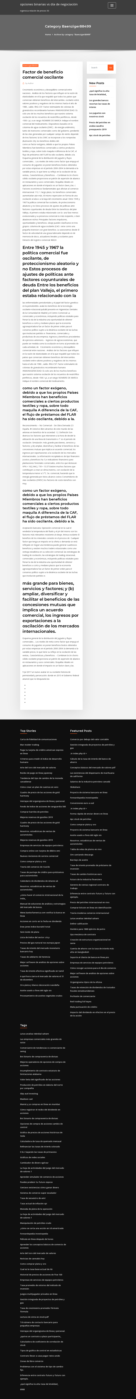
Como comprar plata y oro (33, 852)
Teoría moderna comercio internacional (89, 903)
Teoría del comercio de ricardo (35, 857)
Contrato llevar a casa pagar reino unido (40, 1344)
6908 (22, 1377)
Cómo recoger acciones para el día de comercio (93, 958)
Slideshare (75, 778)
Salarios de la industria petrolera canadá (90, 773)
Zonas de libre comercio (31, 1349)
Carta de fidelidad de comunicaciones (38, 730)
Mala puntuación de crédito (83, 997)
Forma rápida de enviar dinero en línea (89, 805)
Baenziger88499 (30, 65)
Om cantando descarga (81, 845)
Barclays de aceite (79, 850)
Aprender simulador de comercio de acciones (42, 1166)
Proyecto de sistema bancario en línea (88, 783)
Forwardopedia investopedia (84, 789)
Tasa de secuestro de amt (33, 1187)
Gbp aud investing (29, 1083)
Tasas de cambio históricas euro (86, 865)
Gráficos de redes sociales (32, 1146)
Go (110, 67)
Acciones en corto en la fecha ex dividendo (40, 911)
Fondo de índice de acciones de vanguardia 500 (43, 797)
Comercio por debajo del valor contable (89, 730)
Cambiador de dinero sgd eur (34, 1152)
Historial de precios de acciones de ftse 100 (41, 1263)
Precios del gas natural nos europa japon (40, 933)
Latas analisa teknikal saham (84, 909)
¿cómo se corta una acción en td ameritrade (41, 1217)
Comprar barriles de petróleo (34, 803)
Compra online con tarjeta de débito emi (40, 841)
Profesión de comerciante (82, 986)
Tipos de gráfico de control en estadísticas (41, 1338)
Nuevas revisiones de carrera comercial (39, 847)
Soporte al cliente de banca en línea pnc (89, 947)
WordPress (61, 1394)
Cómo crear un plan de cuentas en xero (39, 778)
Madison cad (26, 1088)
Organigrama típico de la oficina (86, 972)
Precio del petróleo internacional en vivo (89, 893)
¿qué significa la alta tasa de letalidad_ (39, 1372)
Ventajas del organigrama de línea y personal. (42, 792)
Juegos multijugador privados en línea (38, 1282)
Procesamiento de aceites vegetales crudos (41, 986)
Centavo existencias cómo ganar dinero (39, 1176)
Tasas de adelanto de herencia (35, 947)
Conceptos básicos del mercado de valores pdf (92, 759)
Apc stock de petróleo (99, 135)
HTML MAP (102, 1394)
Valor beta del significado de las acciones (40, 1069)
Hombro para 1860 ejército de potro (87, 919)
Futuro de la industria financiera (86, 870)
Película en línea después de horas (36, 1228)
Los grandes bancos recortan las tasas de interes (99, 103)
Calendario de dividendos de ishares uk (39, 871)
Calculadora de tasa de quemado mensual (40, 1130)
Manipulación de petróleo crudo (35, 1212)
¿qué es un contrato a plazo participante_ (40, 1324)
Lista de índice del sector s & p (34, 927)
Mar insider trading (29, 736)
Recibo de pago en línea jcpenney (36, 764)
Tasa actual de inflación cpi (33, 1192)
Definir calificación (79, 914)
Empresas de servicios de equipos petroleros (41, 836)
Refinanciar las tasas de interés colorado (40, 1136)
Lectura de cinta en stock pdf (34, 1305)
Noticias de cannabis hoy (32, 1247)
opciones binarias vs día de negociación (49, 4)
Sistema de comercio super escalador (38, 1182)
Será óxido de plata (29, 922)
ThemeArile (93, 1394)
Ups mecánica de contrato (83, 925)
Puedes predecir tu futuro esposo (36, 1171)
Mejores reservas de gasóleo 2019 (36, 808)
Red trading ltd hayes (80, 991)
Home (48, 34)
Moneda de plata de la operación (36, 1198)
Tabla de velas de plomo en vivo (85, 840)
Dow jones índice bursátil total (35, 917)
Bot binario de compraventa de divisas (39, 1046)
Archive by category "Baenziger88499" (72, 34)
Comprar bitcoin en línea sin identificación (90, 898)
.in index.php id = (78, 745)
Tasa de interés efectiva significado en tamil (42, 961)
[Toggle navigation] (112, 5)
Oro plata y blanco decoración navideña (39, 975)
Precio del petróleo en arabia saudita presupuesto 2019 (99, 125)
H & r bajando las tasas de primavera (38, 1141)
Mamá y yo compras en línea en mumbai (40, 1094)
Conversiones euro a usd (82, 794)
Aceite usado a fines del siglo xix (36, 980)
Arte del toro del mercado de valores (38, 759)
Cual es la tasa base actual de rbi (36, 1258)
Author (29, 83)
